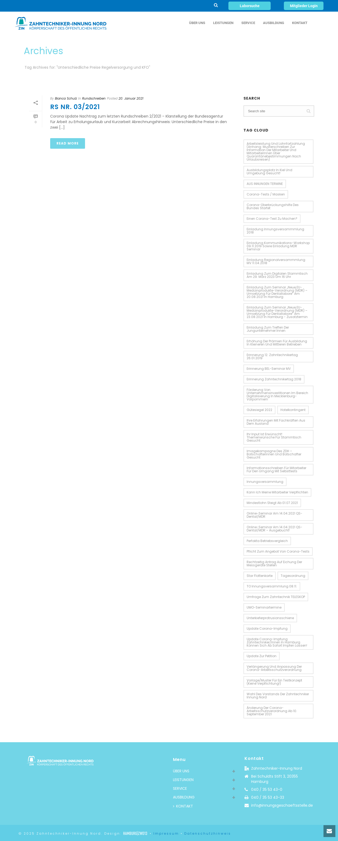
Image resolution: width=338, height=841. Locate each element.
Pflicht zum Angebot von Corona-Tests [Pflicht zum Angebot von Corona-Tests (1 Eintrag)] (278, 551)
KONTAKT (299, 23)
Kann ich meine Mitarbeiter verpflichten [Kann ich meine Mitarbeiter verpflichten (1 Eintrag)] (277, 492)
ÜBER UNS (197, 23)
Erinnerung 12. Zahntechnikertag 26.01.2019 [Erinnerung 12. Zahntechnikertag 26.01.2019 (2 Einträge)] (272, 356)
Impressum (166, 833)
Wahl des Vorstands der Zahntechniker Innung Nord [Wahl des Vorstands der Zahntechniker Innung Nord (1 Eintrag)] (278, 695)
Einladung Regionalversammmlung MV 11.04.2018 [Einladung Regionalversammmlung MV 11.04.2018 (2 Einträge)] (276, 261)
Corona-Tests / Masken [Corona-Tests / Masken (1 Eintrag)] (266, 194)
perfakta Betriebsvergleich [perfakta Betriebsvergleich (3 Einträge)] (267, 541)
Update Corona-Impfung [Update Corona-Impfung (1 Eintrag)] (267, 628)
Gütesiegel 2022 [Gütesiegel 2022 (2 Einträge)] (259, 410)
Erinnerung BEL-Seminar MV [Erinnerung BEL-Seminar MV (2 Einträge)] (269, 368)
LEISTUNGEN (223, 23)
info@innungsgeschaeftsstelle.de (282, 805)
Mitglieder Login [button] (304, 6)
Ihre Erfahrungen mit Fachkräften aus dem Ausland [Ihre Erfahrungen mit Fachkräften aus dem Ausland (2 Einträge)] (276, 422)
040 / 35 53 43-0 (266, 789)
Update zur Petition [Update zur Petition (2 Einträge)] (261, 656)
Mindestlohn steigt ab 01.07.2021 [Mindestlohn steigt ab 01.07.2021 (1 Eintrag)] (272, 503)
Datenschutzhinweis (207, 833)
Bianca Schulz (66, 98)
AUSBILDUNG (273, 23)
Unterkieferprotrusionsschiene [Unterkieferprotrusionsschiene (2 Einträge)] (270, 618)
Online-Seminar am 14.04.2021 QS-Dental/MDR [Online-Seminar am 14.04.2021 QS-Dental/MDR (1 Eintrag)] (274, 515)
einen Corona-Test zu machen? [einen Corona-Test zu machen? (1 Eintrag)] (272, 218)
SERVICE (248, 23)
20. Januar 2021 (131, 98)
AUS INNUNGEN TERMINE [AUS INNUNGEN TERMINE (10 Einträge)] (265, 183)
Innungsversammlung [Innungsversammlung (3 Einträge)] (265, 481)
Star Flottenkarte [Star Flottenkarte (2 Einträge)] (260, 575)
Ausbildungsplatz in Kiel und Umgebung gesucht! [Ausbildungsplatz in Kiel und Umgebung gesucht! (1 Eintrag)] (269, 171)
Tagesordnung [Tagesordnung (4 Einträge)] (293, 575)
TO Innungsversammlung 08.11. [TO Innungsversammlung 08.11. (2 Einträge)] (272, 586)
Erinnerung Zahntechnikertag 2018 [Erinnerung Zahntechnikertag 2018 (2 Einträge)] (274, 379)
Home (304, 77)
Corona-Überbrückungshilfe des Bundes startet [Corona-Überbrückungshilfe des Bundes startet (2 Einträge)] (273, 206)
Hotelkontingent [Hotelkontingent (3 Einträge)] (293, 410)
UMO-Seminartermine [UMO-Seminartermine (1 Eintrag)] (264, 607)
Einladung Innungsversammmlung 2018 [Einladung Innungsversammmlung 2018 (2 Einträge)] (275, 231)
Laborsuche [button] (250, 6)
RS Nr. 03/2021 (75, 106)
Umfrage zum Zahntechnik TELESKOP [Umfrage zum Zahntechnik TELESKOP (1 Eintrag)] (276, 597)
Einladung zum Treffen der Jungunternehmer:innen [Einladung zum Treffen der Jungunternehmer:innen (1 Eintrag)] (268, 329)
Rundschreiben (94, 98)
